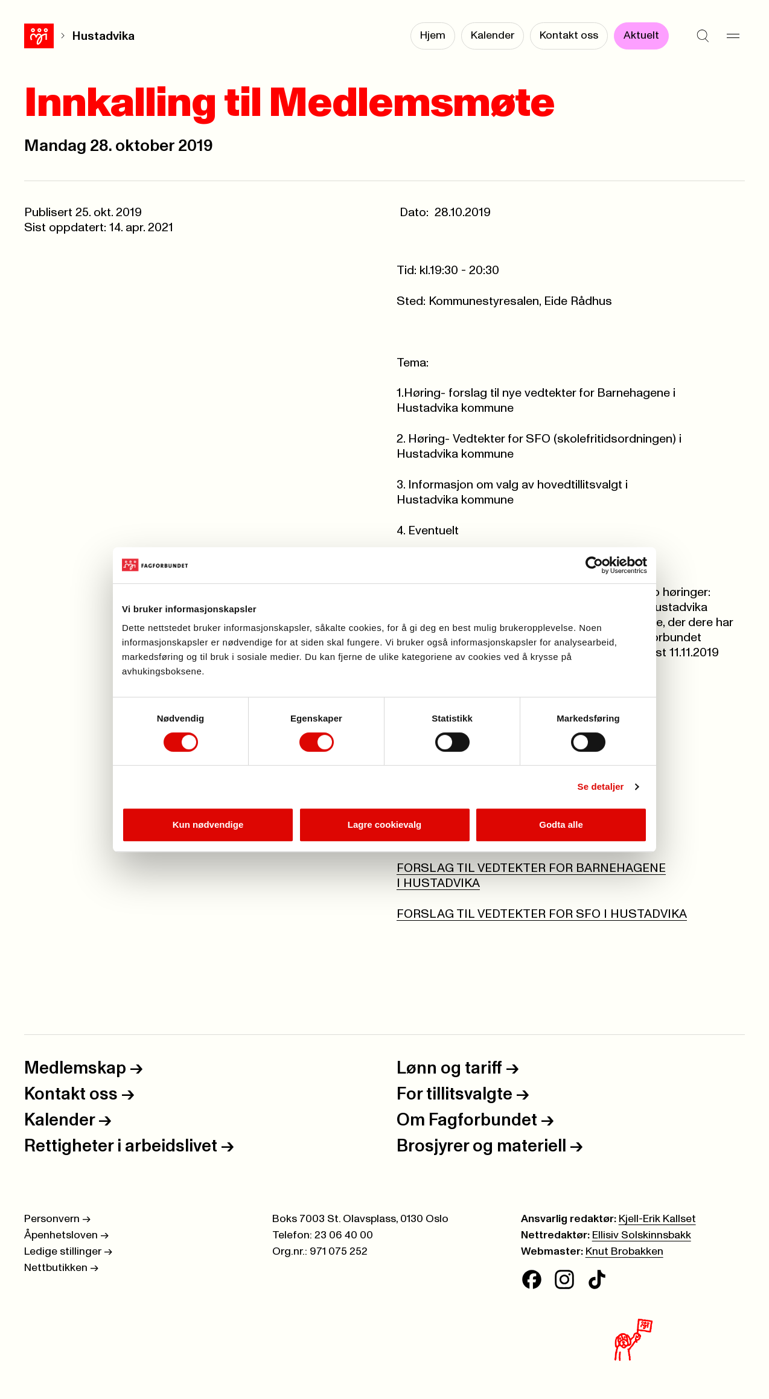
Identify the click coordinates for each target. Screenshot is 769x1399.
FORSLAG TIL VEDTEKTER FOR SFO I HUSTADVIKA (542, 914)
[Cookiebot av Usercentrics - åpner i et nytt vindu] (594, 565)
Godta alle (561, 824)
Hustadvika (73, 36)
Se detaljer (601, 786)
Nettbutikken (61, 1268)
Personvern (57, 1219)
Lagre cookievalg (385, 824)
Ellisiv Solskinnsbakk (641, 1235)
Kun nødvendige (208, 824)
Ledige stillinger (68, 1251)
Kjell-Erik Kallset (657, 1219)
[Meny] (733, 36)
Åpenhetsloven (66, 1235)
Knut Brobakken (624, 1251)
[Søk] (703, 36)
